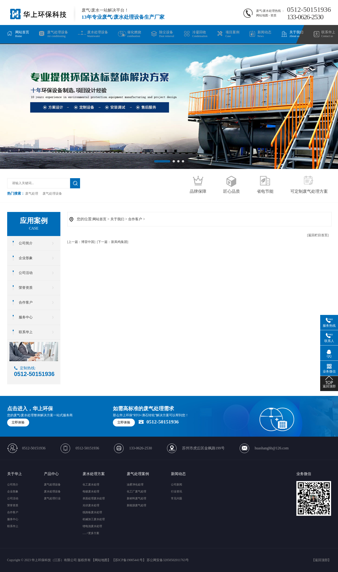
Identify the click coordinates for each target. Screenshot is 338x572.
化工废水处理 (91, 484)
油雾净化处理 (135, 484)
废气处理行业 (52, 498)
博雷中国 (87, 242)
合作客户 (26, 302)
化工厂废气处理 (136, 491)
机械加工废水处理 (94, 519)
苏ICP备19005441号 (129, 560)
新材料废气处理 (136, 498)
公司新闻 (176, 484)
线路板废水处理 (92, 512)
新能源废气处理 (136, 505)
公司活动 (26, 273)
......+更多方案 (91, 533)
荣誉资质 (26, 287)
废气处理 (31, 193)
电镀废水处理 (91, 491)
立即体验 (18, 422)
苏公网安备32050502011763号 (168, 560)
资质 (273, 15)
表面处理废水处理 (94, 498)
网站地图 (262, 15)
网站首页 (99, 219)
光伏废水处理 (91, 505)
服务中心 (26, 317)
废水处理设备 (52, 491)
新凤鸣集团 (119, 242)
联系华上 (26, 332)
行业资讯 (176, 491)
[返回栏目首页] (318, 235)
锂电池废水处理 (92, 526)
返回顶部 (321, 560)
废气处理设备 (52, 193)
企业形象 (26, 258)
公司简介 (26, 243)
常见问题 (176, 498)
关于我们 (117, 219)
